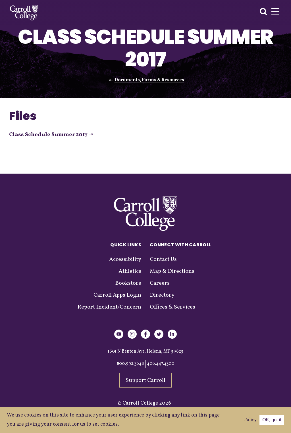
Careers (160, 283)
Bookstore (128, 283)
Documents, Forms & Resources (149, 80)
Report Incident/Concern (109, 307)
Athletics (130, 271)
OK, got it (271, 419)
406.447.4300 (160, 364)
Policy (250, 420)
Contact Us (163, 259)
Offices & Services (172, 307)
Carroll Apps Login (117, 295)
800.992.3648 (130, 364)
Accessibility (125, 259)
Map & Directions (172, 271)
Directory (162, 295)
